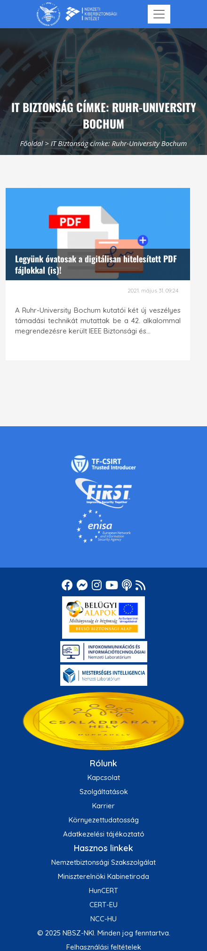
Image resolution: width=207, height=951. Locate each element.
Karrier (103, 805)
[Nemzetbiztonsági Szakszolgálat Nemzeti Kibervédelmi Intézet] (77, 14)
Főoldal (31, 143)
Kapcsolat (104, 777)
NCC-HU (103, 918)
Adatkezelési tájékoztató (103, 833)
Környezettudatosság (104, 819)
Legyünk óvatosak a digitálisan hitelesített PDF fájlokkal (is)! (96, 264)
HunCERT (103, 890)
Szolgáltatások (104, 791)
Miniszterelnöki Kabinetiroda (103, 876)
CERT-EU (103, 904)
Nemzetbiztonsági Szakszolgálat (103, 862)
